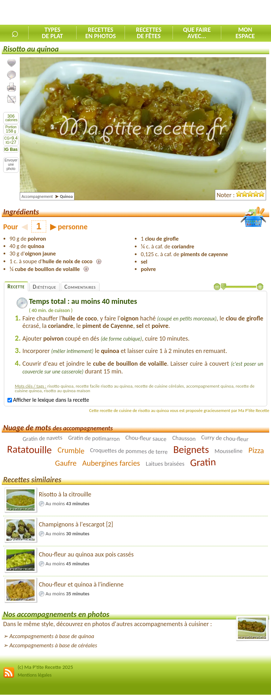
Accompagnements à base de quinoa (52, 636)
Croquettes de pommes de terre (129, 451)
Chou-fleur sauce (146, 438)
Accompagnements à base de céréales (53, 645)
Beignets (191, 449)
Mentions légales (35, 675)
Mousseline (229, 451)
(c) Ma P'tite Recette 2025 (45, 667)
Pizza (256, 451)
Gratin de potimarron (94, 438)
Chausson (183, 438)
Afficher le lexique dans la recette (48, 399)
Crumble (71, 450)
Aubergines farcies (111, 463)
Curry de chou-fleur (225, 438)
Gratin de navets (43, 438)
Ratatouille (29, 449)
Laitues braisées (165, 463)
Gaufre (66, 463)
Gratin (203, 462)
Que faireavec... (197, 32)
